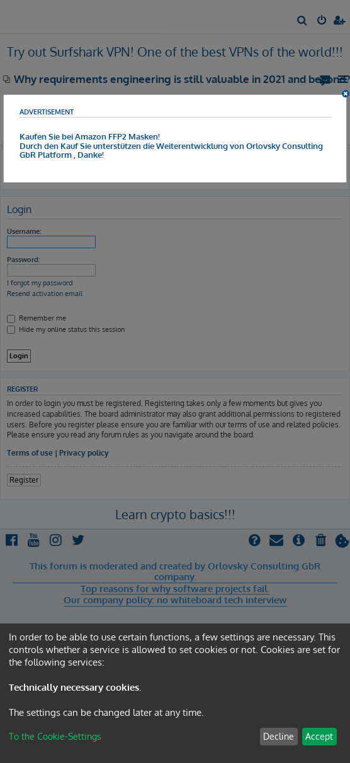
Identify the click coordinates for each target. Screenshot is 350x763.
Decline (278, 736)
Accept (319, 736)
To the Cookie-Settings (55, 736)
